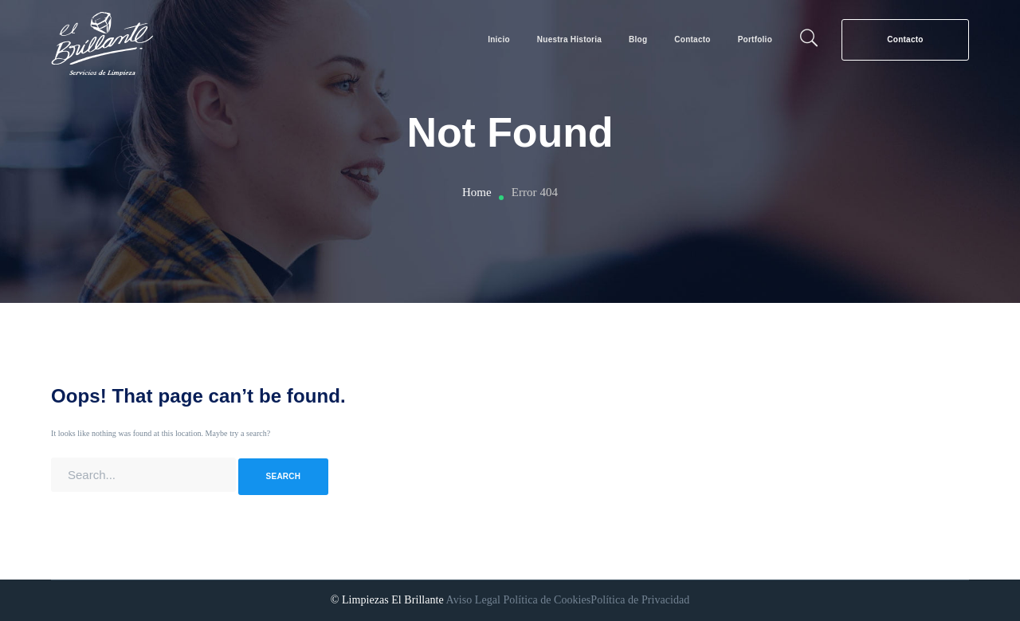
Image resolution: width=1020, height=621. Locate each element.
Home (477, 192)
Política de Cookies (546, 600)
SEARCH (283, 476)
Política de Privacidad (639, 600)
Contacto (905, 39)
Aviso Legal (473, 600)
